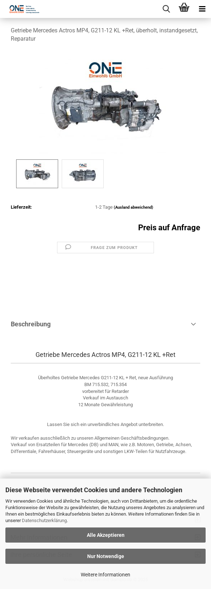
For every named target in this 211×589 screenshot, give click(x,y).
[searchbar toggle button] (166, 9)
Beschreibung (31, 324)
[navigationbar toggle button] (202, 9)
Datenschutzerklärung (44, 520)
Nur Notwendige (105, 556)
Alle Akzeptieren (106, 535)
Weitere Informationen (105, 574)
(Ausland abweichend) (133, 207)
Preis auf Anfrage (169, 227)
